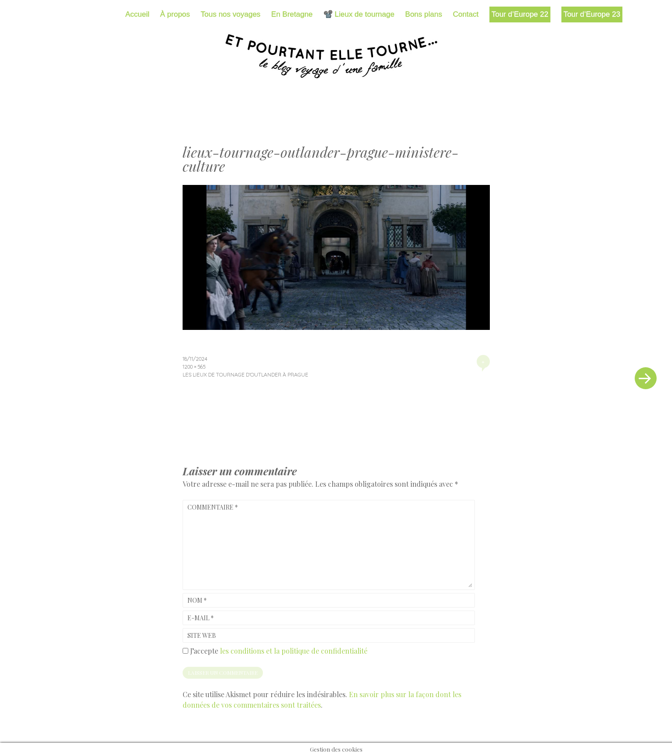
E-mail (200, 618)
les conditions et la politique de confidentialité (293, 650)
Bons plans (423, 14)
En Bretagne (292, 14)
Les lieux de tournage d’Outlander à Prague (245, 374)
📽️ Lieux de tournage (359, 14)
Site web (201, 635)
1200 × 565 (194, 366)
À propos (175, 14)
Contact (466, 14)
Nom (197, 600)
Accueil (138, 14)
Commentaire (212, 507)
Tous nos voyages (230, 14)
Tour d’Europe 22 (520, 14)
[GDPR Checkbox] (185, 651)
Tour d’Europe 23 (592, 14)
